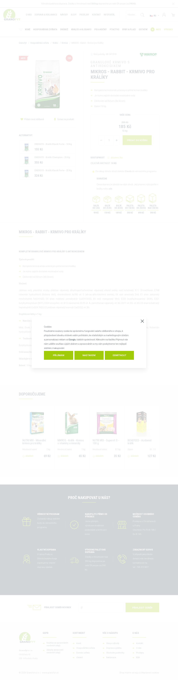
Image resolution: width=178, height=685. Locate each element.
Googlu (72, 339)
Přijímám (58, 355)
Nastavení (89, 355)
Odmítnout (119, 355)
